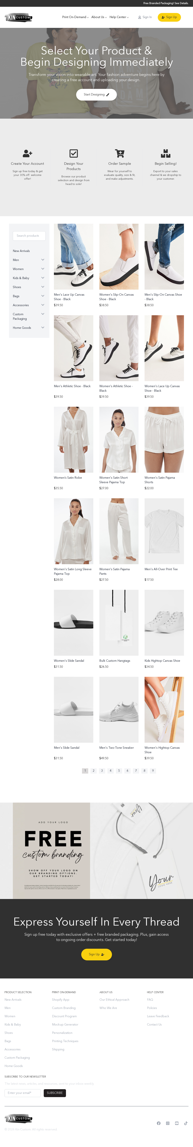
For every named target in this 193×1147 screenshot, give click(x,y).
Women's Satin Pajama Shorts (160, 480)
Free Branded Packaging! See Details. (165, 3)
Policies (152, 1008)
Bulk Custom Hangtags (114, 660)
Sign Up (169, 17)
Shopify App (60, 999)
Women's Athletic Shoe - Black (116, 388)
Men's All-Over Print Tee (161, 569)
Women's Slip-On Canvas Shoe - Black (116, 297)
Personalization (62, 1033)
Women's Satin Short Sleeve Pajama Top (113, 480)
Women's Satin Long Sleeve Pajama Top (73, 571)
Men (8, 1008)
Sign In (145, 17)
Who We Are (108, 1008)
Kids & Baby (13, 1024)
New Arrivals (13, 999)
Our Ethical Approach (114, 999)
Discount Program (64, 1016)
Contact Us (154, 1024)
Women (10, 1016)
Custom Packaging (17, 1057)
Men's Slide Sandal (66, 747)
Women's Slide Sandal (69, 660)
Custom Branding (64, 1008)
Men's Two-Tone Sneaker (116, 747)
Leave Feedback (158, 1016)
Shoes (9, 1033)
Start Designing (96, 94)
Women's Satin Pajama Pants (114, 571)
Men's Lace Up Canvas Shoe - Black (69, 297)
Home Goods (14, 1066)
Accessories (13, 1049)
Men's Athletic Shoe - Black (72, 386)
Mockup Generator (65, 1024)
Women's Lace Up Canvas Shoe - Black (162, 388)
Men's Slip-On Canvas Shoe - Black (163, 297)
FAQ (150, 999)
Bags (8, 1041)
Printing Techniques (65, 1041)
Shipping (58, 1049)
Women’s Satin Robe (68, 477)
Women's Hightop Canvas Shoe (162, 750)
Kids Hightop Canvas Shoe (162, 660)
